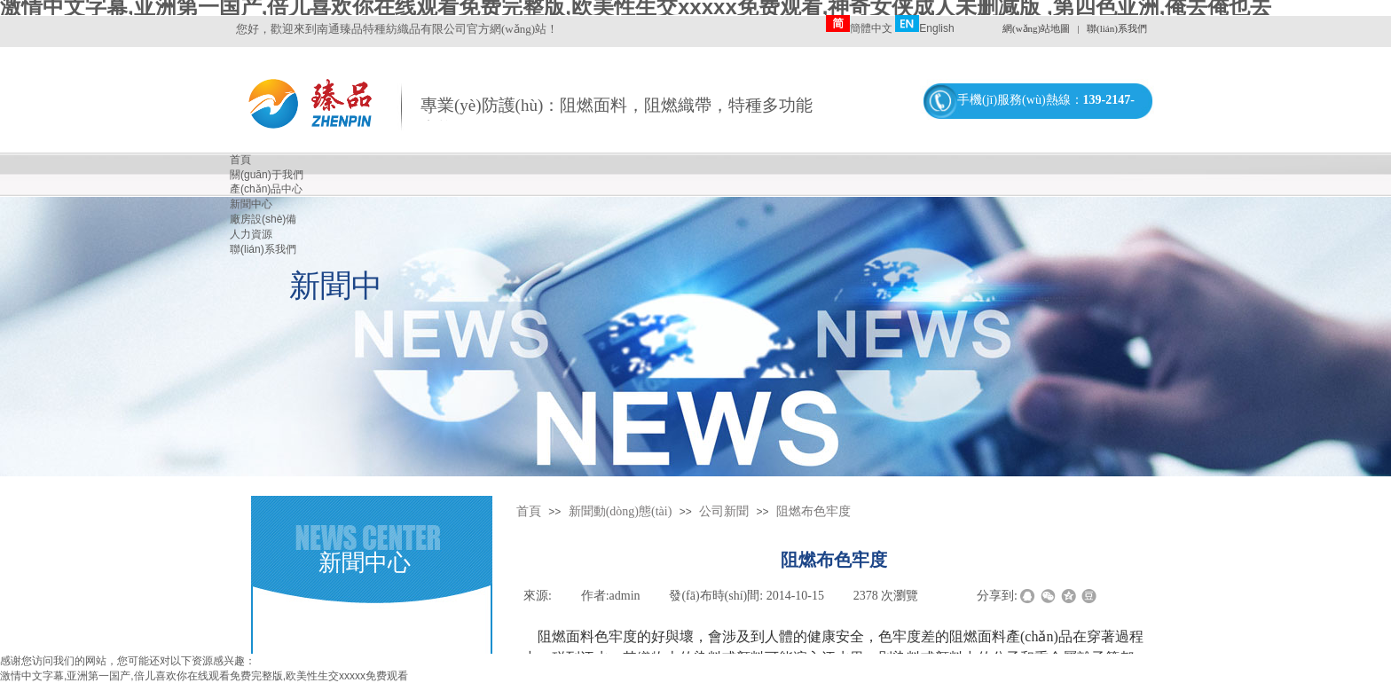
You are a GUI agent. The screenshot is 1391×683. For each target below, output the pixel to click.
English (924, 28)
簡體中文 (859, 28)
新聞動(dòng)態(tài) (620, 511)
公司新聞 (724, 511)
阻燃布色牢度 (813, 511)
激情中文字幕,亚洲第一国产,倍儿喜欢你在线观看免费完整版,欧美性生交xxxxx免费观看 (204, 676)
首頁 (528, 511)
